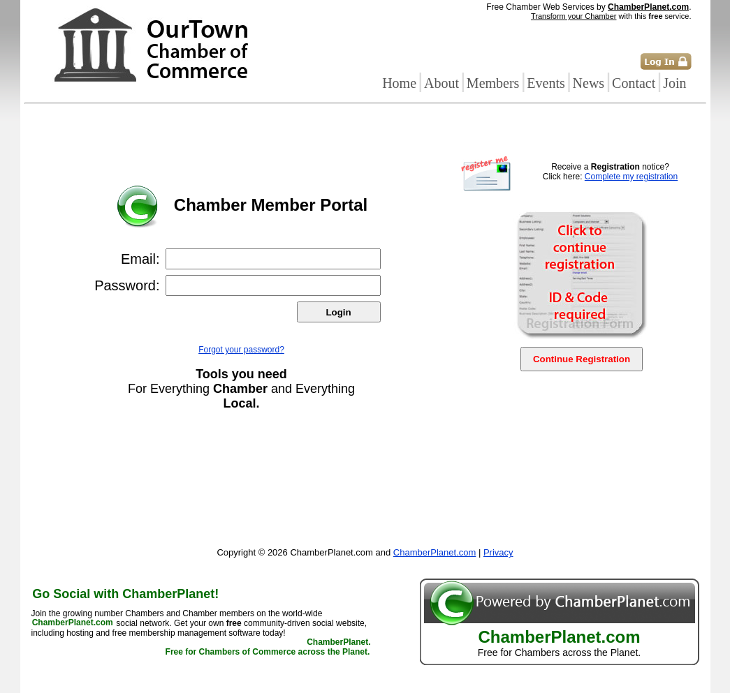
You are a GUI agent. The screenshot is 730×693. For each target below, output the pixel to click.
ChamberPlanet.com (648, 7)
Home (399, 83)
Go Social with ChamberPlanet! (125, 594)
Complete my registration (631, 176)
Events (545, 83)
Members (493, 83)
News (589, 83)
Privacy (498, 552)
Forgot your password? (241, 350)
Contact (633, 83)
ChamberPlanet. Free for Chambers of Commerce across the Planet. (268, 647)
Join (674, 83)
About (441, 83)
